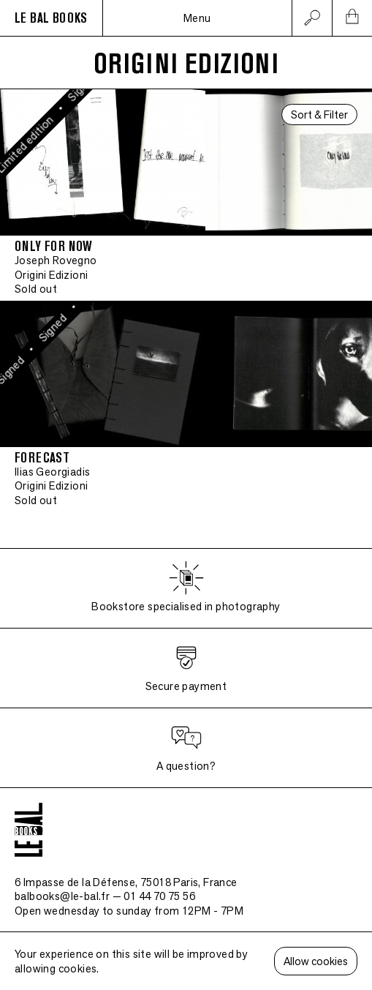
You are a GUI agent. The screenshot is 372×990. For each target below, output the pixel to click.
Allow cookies (316, 961)
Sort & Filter (319, 114)
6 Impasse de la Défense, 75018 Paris (126, 882)
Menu (197, 18)
